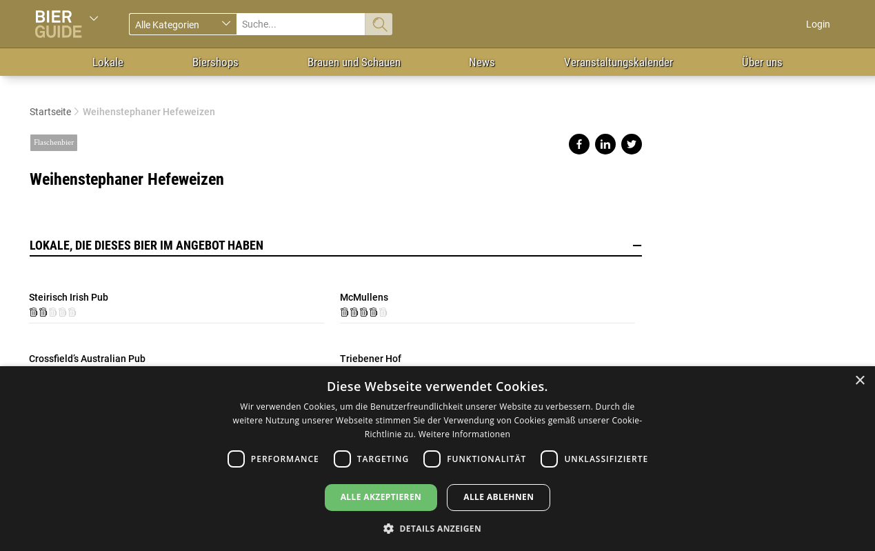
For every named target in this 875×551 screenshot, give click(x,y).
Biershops (215, 62)
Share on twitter (631, 144)
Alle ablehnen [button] (498, 497)
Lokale (107, 62)
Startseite (50, 111)
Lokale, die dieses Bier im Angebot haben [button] (336, 245)
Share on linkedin (605, 144)
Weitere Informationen (465, 434)
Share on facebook (579, 144)
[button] (437, 527)
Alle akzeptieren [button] (381, 497)
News (482, 62)
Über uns (762, 62)
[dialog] (437, 458)
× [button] (859, 381)
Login (818, 24)
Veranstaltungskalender (618, 62)
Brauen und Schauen (354, 62)
